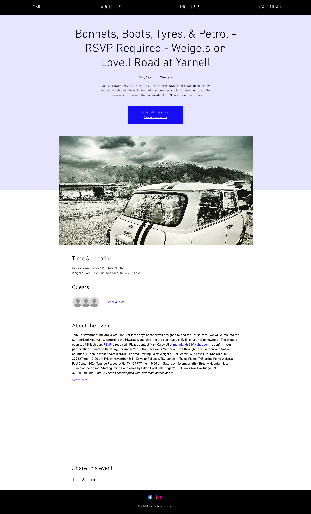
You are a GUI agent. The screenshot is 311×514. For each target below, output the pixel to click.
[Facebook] (150, 497)
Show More (79, 380)
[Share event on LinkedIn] (93, 479)
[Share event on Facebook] (74, 479)
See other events (155, 117)
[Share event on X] (83, 479)
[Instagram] (158, 497)
